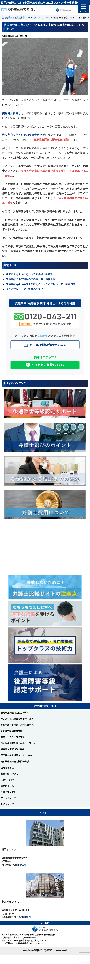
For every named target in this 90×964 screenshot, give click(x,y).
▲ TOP (45, 923)
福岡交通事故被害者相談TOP (16, 17)
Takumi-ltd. (49, 952)
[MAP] (23, 865)
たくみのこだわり (41, 17)
